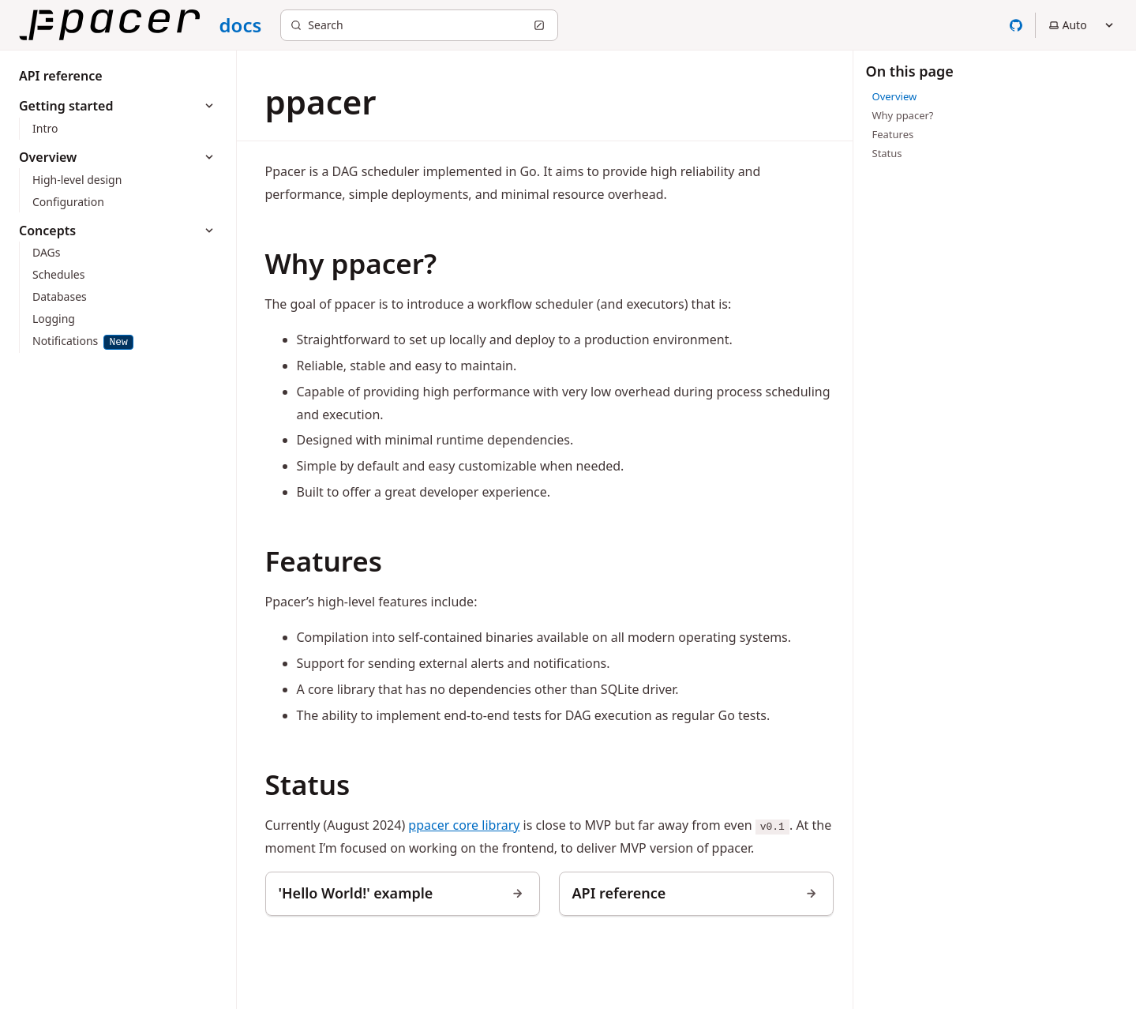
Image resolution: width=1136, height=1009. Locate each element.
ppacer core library (463, 825)
